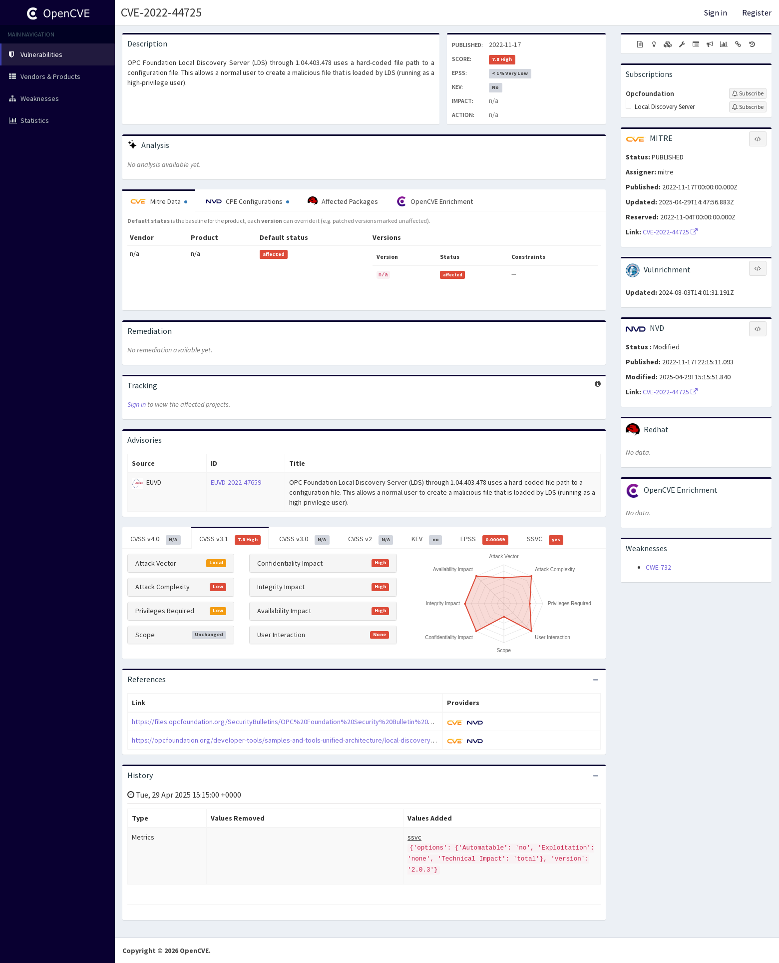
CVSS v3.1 (230, 539)
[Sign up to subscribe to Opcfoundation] (748, 93)
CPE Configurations (247, 201)
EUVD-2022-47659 (236, 482)
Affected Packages (343, 201)
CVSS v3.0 (304, 539)
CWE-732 (658, 567)
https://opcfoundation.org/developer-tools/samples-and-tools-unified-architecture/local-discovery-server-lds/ (299, 740)
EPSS (484, 539)
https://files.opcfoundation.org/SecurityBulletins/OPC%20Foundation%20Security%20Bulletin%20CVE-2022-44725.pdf (309, 721)
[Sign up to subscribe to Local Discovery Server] (748, 106)
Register (757, 12)
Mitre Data (158, 201)
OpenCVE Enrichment (434, 201)
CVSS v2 (370, 539)
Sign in (715, 12)
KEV (426, 539)
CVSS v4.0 (155, 539)
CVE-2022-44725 (161, 12)
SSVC (545, 539)
